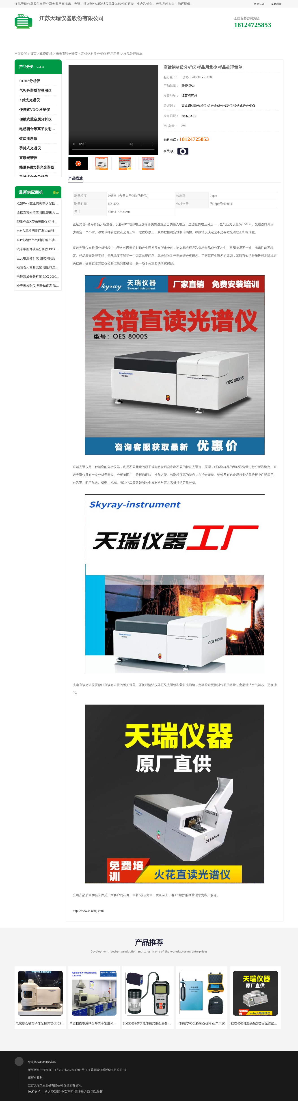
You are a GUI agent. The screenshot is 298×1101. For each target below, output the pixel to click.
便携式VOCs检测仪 (34, 110)
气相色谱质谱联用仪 (35, 90)
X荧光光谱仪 (29, 100)
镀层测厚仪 (28, 138)
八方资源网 (52, 1091)
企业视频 (111, 42)
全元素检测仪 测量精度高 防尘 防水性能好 (38, 286)
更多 (56, 192)
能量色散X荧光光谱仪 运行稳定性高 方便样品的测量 (38, 221)
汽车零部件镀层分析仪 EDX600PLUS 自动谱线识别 (38, 249)
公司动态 (187, 42)
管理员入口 (82, 1091)
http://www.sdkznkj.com (88, 911)
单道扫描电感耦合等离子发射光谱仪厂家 (97, 1023)
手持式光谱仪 (30, 148)
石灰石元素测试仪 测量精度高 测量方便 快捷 (38, 267)
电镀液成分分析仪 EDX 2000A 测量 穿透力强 (38, 276)
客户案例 (225, 42)
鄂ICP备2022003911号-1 (72, 1069)
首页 (33, 53)
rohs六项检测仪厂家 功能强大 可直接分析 (38, 231)
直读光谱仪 (28, 158)
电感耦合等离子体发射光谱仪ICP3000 (42, 1023)
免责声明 (67, 1091)
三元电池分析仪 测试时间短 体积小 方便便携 (38, 258)
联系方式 (264, 42)
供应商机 (72, 42)
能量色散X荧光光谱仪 (36, 167)
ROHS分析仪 (29, 81)
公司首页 (34, 42)
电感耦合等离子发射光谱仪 (40, 129)
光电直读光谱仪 (67, 53)
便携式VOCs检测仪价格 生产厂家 (202, 1023)
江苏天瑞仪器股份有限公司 (105, 1069)
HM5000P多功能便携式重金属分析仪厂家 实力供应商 (160, 1023)
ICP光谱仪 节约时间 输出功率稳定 (38, 240)
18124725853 (194, 139)
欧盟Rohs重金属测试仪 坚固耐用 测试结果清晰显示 (38, 203)
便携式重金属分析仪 (35, 119)
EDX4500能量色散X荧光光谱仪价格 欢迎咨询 (262, 1023)
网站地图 (97, 1091)
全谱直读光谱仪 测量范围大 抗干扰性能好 (38, 212)
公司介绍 (149, 42)
